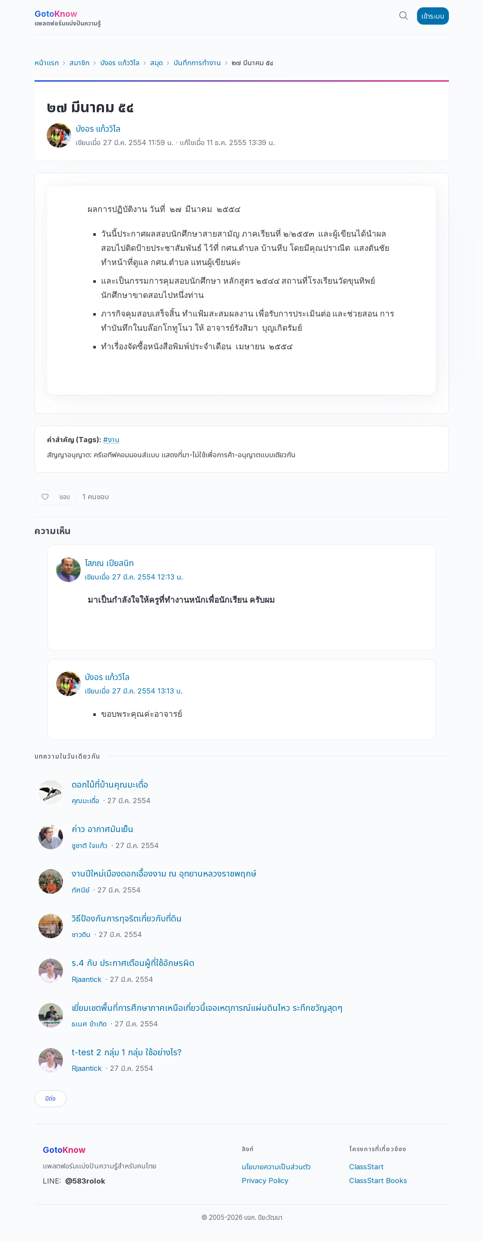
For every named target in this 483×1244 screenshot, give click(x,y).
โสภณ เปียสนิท (109, 563)
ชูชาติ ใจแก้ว (89, 845)
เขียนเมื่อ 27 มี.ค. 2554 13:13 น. (134, 691)
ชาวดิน (81, 934)
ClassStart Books (378, 1183)
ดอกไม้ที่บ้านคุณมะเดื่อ (110, 784)
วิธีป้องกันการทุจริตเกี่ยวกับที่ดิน (127, 918)
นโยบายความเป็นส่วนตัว (276, 1169)
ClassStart (366, 1169)
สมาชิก (79, 62)
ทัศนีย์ (80, 890)
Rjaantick (87, 979)
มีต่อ (53, 1100)
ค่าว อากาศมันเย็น (102, 829)
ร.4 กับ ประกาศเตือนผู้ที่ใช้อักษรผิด (133, 963)
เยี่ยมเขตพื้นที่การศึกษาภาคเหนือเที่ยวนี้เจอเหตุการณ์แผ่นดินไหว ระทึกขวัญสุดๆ (207, 1008)
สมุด (156, 62)
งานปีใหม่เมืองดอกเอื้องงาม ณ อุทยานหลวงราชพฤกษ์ (164, 873)
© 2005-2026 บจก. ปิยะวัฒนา (241, 1220)
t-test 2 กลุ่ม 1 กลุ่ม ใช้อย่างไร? (127, 1052)
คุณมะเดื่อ (85, 800)
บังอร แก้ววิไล (119, 62)
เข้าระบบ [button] (432, 16)
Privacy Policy (265, 1183)
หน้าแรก (47, 62)
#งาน (111, 439)
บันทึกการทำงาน (197, 62)
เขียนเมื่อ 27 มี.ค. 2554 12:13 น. (134, 577)
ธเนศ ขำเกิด (89, 1023)
